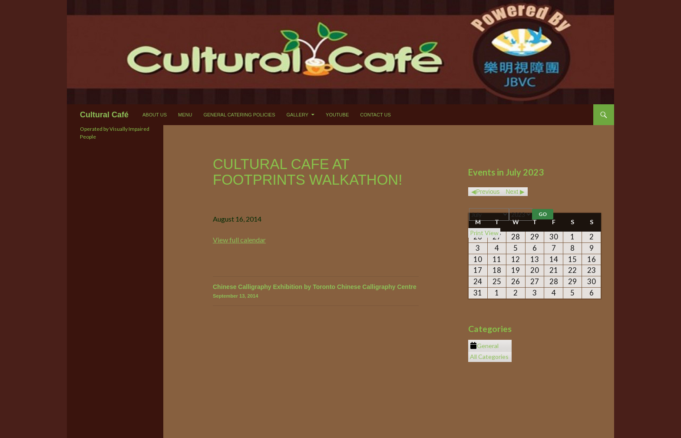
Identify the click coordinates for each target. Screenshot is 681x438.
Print (484, 232)
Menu (185, 114)
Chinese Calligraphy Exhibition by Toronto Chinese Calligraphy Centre (316, 291)
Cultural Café (104, 114)
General (484, 346)
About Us (154, 114)
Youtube (337, 114)
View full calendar (239, 240)
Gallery (298, 114)
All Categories (489, 356)
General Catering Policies (239, 114)
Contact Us (375, 114)
